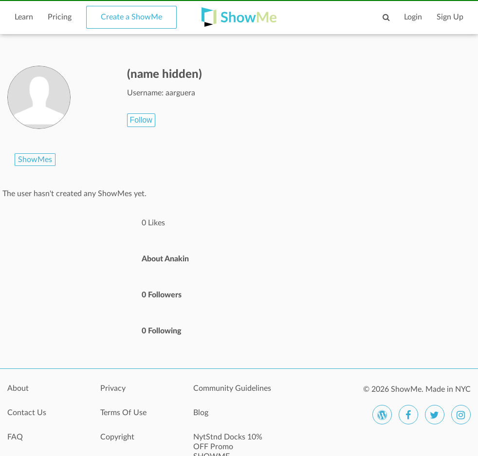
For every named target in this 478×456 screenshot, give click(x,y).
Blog (200, 413)
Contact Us (26, 413)
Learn (24, 17)
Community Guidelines (232, 388)
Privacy (113, 388)
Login (413, 17)
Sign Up (450, 17)
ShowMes (35, 160)
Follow (141, 120)
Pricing (60, 17)
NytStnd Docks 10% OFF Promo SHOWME (227, 442)
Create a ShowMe (131, 17)
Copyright (117, 437)
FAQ (15, 437)
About (18, 388)
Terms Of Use (123, 413)
